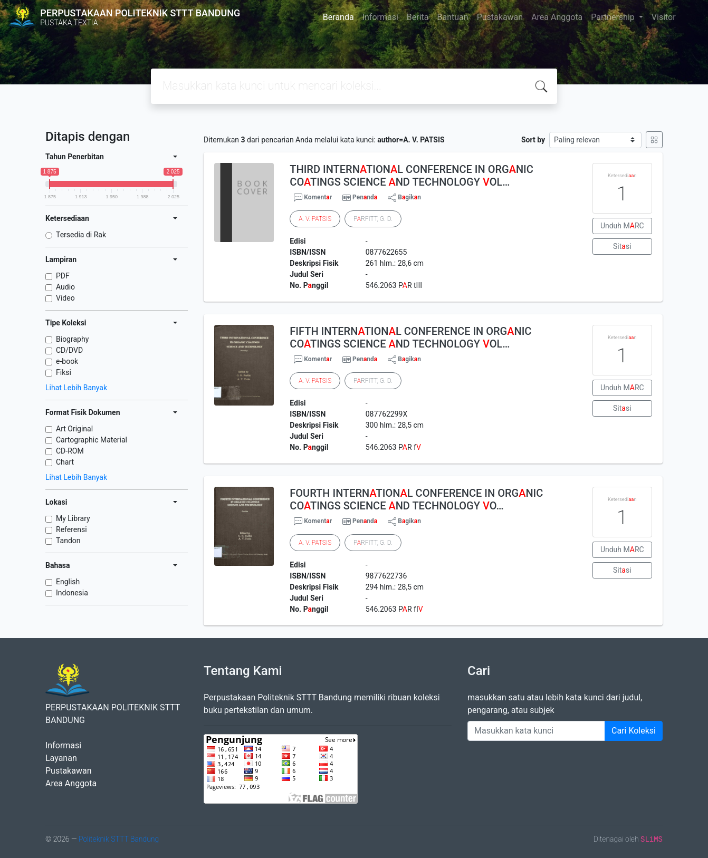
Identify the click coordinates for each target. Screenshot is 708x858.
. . (315, 219)
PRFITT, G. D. (372, 219)
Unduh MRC (622, 225)
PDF (63, 276)
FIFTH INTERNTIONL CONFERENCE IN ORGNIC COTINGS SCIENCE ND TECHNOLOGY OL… (410, 337)
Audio (65, 287)
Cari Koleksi (633, 731)
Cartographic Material (91, 440)
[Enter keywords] (536, 731)
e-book (67, 361)
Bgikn (404, 198)
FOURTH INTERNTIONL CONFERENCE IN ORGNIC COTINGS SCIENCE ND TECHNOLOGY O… (416, 499)
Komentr (313, 198)
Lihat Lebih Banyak (76, 387)
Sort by (533, 140)
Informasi (380, 17)
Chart (65, 462)
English (68, 581)
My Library (73, 518)
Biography (72, 339)
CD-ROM (70, 451)
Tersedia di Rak (81, 234)
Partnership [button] (613, 17)
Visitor (664, 17)
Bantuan (452, 17)
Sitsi (622, 246)
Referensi (71, 529)
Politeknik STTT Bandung (119, 839)
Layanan (61, 758)
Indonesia (72, 593)
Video (65, 298)
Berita (418, 17)
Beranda (338, 17)
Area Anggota (556, 17)
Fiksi (63, 372)
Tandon (68, 540)
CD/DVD (69, 350)
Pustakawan (500, 17)
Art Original (74, 429)
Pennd (364, 197)
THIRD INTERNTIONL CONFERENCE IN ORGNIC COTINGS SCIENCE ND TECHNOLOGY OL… (411, 175)
